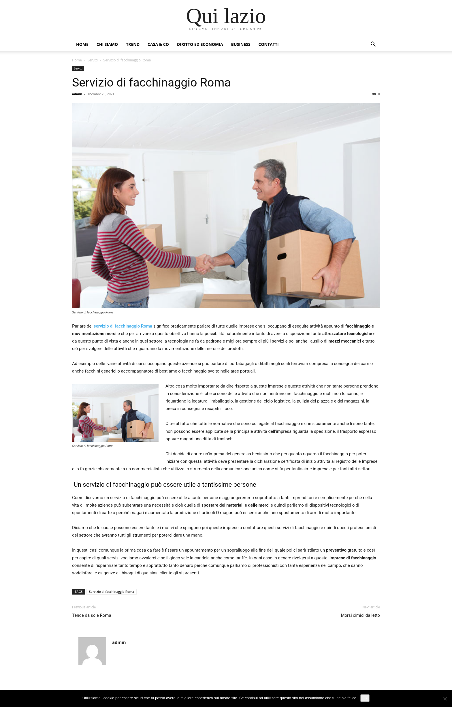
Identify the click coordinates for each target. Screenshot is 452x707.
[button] (373, 45)
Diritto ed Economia (200, 44)
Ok (365, 698)
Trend (133, 44)
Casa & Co (158, 44)
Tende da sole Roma (91, 615)
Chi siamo (107, 44)
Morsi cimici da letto (360, 615)
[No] (445, 699)
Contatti (269, 44)
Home (82, 44)
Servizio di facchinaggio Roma (151, 82)
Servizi (92, 60)
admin (77, 94)
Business (241, 44)
